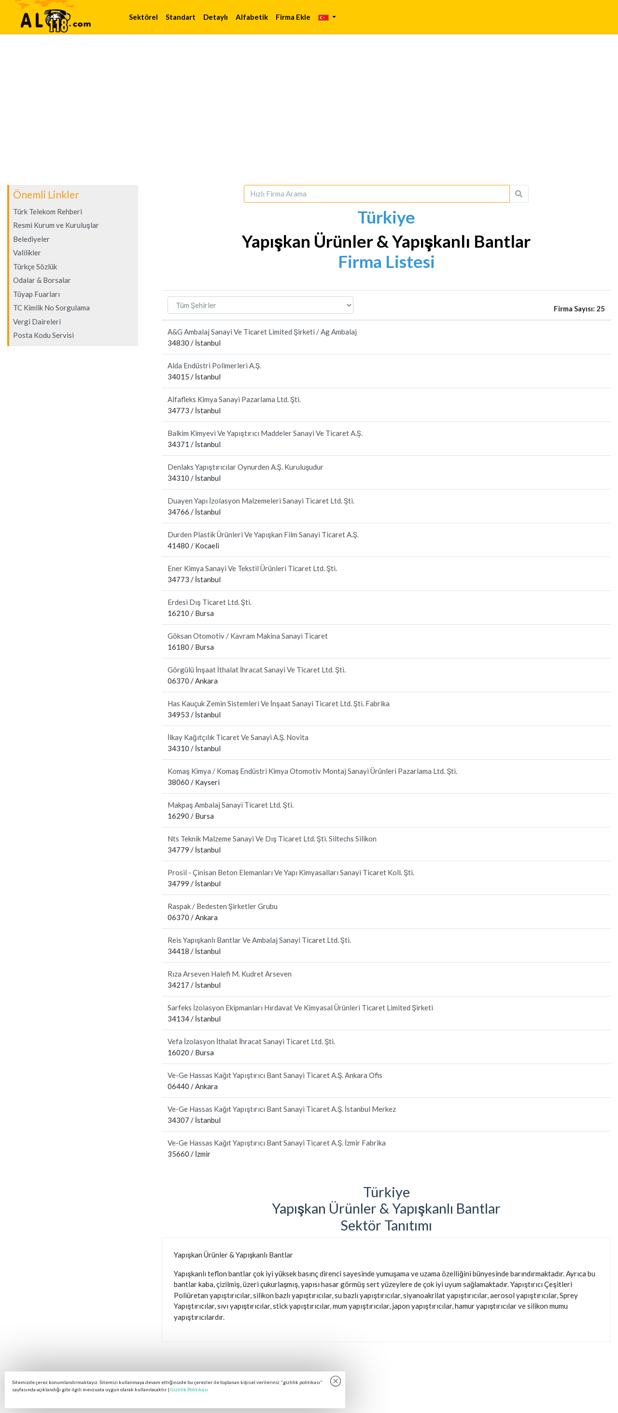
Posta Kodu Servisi (43, 335)
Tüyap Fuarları (36, 294)
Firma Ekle (293, 17)
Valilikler (27, 252)
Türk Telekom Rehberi (47, 211)
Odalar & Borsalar (42, 280)
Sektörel (143, 17)
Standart (181, 17)
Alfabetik (252, 17)
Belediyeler (31, 239)
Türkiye (386, 217)
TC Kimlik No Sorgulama (51, 307)
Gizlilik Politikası (189, 1389)
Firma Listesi (386, 261)
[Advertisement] (309, 109)
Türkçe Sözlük (35, 266)
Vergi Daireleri (37, 321)
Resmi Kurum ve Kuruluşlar (56, 225)
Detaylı (215, 17)
